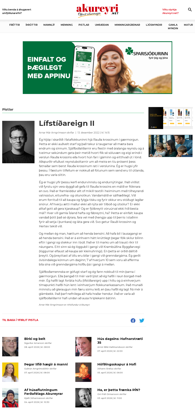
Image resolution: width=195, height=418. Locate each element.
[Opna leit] (190, 9)
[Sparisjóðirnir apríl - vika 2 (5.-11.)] (97, 67)
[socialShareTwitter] (141, 321)
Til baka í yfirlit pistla (20, 320)
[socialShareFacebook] (133, 321)
